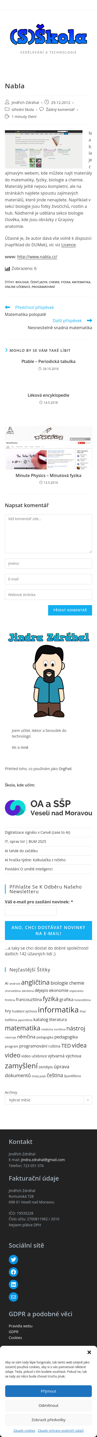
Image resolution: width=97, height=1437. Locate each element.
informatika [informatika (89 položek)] (58, 1009)
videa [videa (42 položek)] (79, 1045)
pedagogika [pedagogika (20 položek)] (66, 1037)
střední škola (23, 109)
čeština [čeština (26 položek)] (55, 1075)
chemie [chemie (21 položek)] (76, 983)
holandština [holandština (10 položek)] (82, 1000)
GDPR (13, 1331)
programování (43, 287)
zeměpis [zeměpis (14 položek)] (46, 1066)
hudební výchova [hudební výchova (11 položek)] (24, 1011)
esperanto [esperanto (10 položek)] (76, 991)
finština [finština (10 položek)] (10, 1000)
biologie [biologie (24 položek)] (59, 982)
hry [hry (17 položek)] (8, 1011)
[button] (89, 1352)
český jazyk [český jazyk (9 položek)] (39, 1076)
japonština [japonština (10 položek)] (25, 1020)
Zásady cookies (24, 1430)
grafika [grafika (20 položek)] (66, 999)
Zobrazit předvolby (48, 1419)
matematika (81, 282)
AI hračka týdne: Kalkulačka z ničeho (35, 859)
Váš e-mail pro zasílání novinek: (39, 902)
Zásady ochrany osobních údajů (61, 1430)
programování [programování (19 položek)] (33, 1046)
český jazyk (38, 282)
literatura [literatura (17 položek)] (58, 1019)
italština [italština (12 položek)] (11, 1019)
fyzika (65, 282)
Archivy (11, 1092)
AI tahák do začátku (21, 850)
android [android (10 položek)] (14, 983)
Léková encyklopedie (48, 395)
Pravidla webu (21, 1325)
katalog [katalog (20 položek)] (40, 1019)
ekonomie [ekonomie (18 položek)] (59, 990)
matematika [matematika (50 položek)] (22, 1028)
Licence (68, 245)
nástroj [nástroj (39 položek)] (75, 1028)
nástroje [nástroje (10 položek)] (10, 1037)
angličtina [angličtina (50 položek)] (35, 982)
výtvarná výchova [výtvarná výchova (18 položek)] (64, 1056)
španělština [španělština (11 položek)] (72, 1076)
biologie (22, 282)
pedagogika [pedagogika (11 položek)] (45, 1037)
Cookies (15, 1337)
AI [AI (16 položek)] (7, 983)
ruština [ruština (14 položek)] (54, 1046)
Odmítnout (48, 1405)
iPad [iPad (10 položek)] (83, 1011)
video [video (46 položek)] (12, 1055)
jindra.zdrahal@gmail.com (43, 1159)
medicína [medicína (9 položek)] (47, 1029)
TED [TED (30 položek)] (66, 1045)
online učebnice (17, 287)
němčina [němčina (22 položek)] (26, 1037)
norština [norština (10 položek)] (59, 1029)
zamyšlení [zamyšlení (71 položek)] (21, 1065)
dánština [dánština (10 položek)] (28, 991)
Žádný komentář (60, 109)
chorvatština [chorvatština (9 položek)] (13, 991)
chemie (54, 282)
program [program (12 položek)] (11, 1046)
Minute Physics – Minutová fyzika (48, 475)
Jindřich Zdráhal (25, 102)
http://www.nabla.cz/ (37, 257)
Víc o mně (20, 747)
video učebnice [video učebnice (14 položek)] (34, 1056)
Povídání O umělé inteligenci (29, 868)
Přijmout (48, 1391)
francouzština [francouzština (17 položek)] (29, 999)
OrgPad (65, 768)
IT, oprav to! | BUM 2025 (25, 841)
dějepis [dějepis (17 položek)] (41, 990)
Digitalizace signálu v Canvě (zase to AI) (37, 832)
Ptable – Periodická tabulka (48, 361)
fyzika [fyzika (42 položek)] (50, 999)
